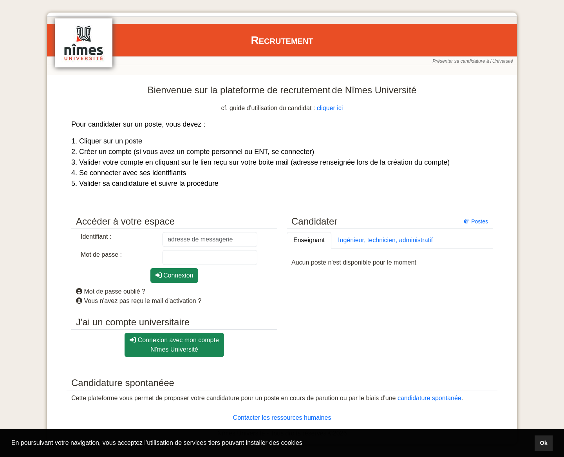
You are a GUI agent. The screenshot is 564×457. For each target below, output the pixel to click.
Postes (476, 221)
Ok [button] (543, 443)
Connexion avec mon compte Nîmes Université (174, 345)
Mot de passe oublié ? (110, 291)
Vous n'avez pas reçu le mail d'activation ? (138, 300)
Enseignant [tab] (309, 240)
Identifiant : (96, 236)
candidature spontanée (429, 398)
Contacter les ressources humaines (282, 417)
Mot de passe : (101, 254)
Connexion (174, 275)
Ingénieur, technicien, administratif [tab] (385, 240)
